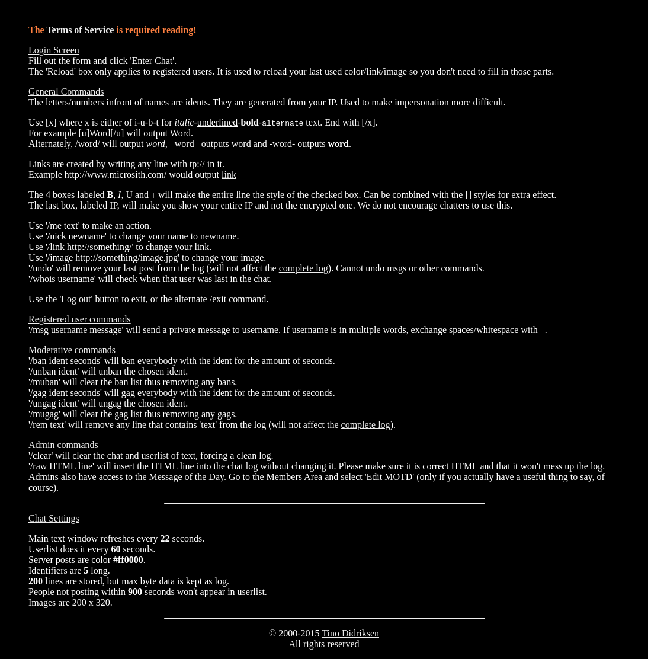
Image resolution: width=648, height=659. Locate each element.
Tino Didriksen (350, 633)
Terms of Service (80, 30)
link (229, 174)
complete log (303, 268)
